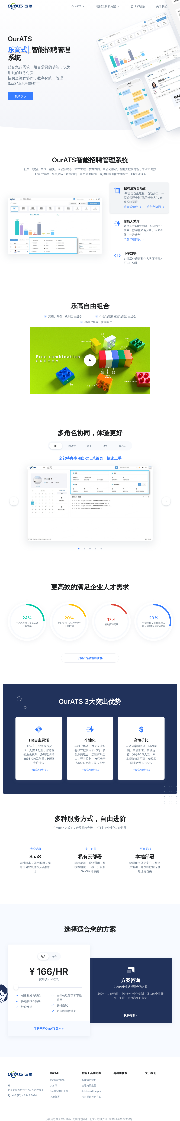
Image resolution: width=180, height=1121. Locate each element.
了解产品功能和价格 (90, 658)
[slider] (16, 987)
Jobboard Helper (91, 1091)
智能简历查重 (89, 1085)
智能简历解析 (89, 1079)
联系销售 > (130, 1015)
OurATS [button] (77, 6)
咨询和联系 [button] (138, 6)
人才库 (53, 1085)
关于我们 (150, 1073)
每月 (43, 956)
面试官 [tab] (72, 445)
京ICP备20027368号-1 (121, 1119)
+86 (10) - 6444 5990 (22, 1095)
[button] (166, 501)
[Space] (20, 1074)
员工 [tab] (89, 445)
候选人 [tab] (122, 445)
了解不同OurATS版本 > (49, 1028)
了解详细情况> (39, 770)
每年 (54, 956)
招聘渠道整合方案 (91, 1096)
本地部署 (55, 1096)
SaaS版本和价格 (59, 1091)
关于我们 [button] (161, 6)
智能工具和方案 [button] (106, 6)
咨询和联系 (120, 1073)
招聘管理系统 (57, 1079)
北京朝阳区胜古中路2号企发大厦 (26, 1089)
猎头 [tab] (105, 445)
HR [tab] (55, 445)
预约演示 (20, 96)
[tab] (139, 197)
